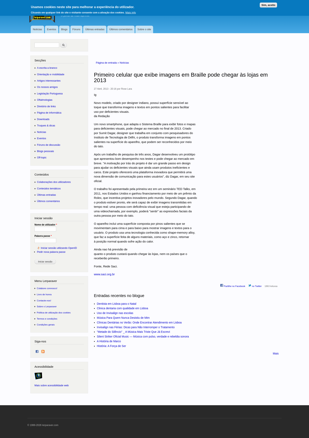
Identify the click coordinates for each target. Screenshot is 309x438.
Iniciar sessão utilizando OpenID (59, 247)
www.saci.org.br (104, 274)
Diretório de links (46, 106)
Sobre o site (144, 29)
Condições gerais (46, 324)
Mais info (130, 10)
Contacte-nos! (44, 300)
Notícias (37, 29)
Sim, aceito (268, 3)
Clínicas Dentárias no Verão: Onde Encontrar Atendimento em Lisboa (139, 322)
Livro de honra (44, 294)
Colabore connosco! (47, 288)
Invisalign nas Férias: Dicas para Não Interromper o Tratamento (136, 327)
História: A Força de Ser (111, 346)
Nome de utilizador (45, 224)
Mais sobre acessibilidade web (51, 385)
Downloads (43, 119)
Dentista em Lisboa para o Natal (116, 303)
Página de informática (49, 112)
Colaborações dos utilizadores (54, 181)
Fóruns (76, 29)
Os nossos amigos (47, 87)
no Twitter (255, 285)
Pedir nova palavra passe (51, 251)
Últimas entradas (94, 29)
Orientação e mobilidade (50, 74)
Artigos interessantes (48, 80)
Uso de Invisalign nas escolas (115, 313)
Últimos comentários (121, 29)
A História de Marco (109, 341)
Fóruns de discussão (48, 144)
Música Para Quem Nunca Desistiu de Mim (123, 317)
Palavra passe (43, 236)
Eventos (51, 29)
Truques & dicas (46, 125)
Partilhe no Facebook (232, 285)
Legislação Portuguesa (50, 93)
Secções (40, 60)
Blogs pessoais (45, 151)
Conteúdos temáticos (49, 188)
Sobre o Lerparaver (47, 306)
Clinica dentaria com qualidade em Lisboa (122, 308)
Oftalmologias (44, 99)
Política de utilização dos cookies (54, 312)
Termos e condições (47, 318)
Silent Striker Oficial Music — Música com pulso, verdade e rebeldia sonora (143, 336)
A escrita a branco (47, 67)
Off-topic (42, 157)
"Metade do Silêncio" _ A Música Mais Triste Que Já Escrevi (133, 331)
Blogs (64, 29)
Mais (276, 353)
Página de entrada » (108, 62)
